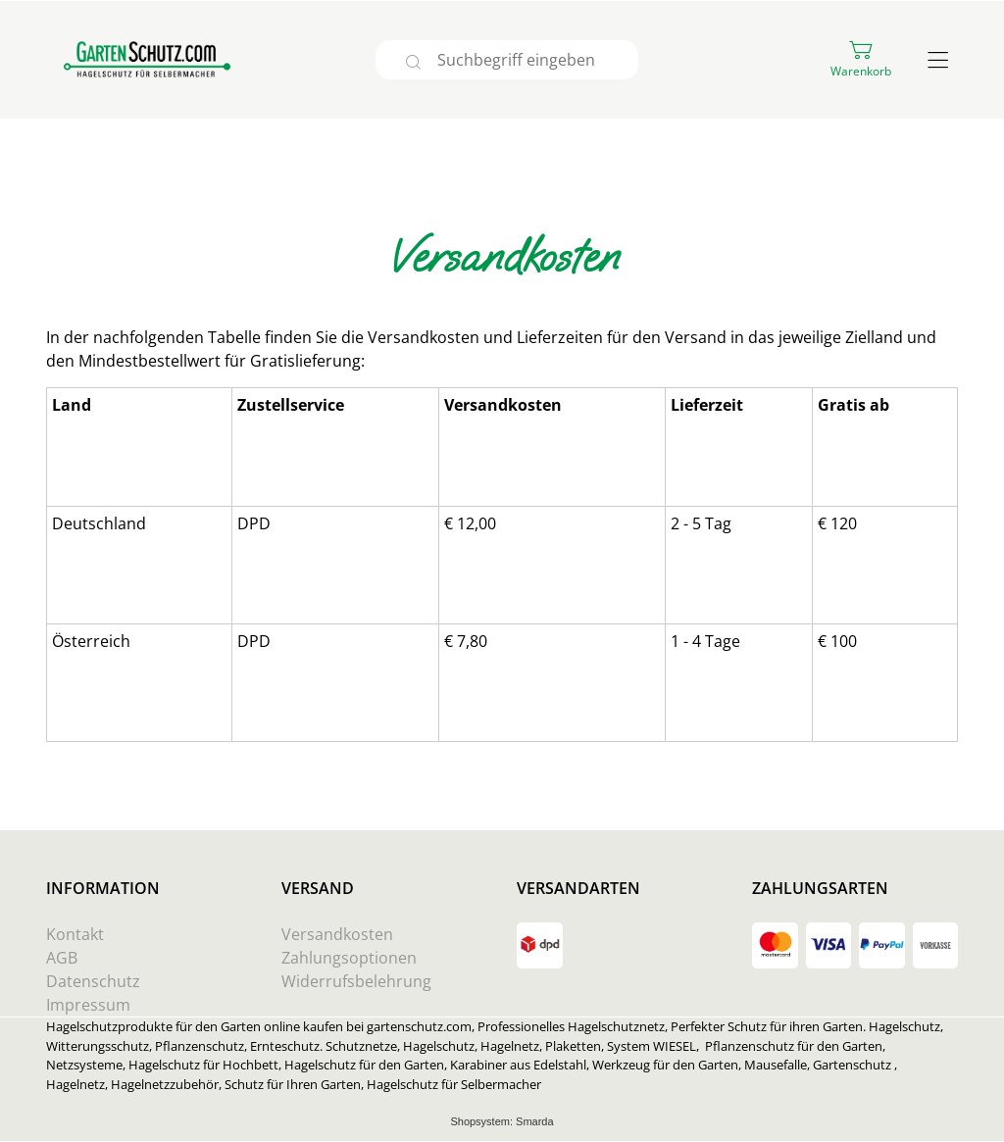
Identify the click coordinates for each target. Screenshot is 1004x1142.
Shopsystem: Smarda (501, 1122)
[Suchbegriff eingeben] (535, 60)
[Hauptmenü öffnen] (938, 60)
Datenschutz (93, 981)
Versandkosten (337, 934)
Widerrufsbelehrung (356, 981)
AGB (61, 957)
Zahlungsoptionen (349, 957)
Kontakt (75, 934)
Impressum (88, 1005)
